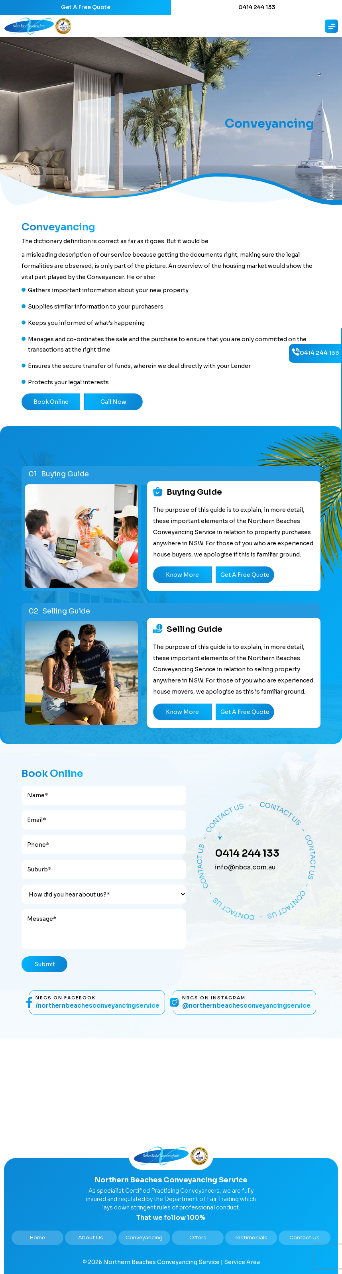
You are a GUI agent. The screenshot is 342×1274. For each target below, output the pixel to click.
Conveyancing (144, 1237)
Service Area (242, 1262)
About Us (90, 1237)
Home (37, 1237)
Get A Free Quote (85, 7)
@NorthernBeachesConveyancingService (246, 1005)
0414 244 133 (256, 7)
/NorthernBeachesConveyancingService (97, 1005)
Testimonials (251, 1237)
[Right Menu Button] (332, 26)
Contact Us (304, 1237)
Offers (197, 1237)
